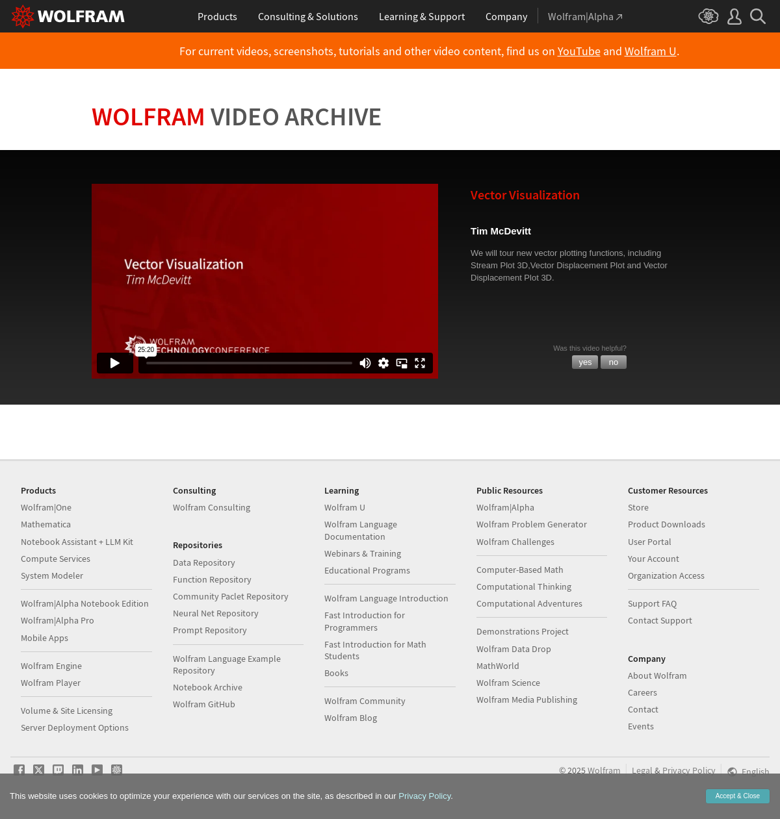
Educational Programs (367, 570)
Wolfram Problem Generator (531, 524)
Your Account (653, 558)
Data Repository (204, 562)
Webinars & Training (362, 553)
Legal (642, 770)
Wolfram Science (508, 682)
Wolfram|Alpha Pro (57, 620)
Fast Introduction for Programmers (364, 621)
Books (336, 673)
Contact (643, 709)
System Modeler (52, 575)
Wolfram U (651, 51)
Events (641, 726)
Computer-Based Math (520, 569)
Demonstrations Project (522, 631)
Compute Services (55, 558)
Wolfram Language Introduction (386, 598)
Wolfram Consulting (211, 507)
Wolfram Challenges (515, 542)
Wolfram (237, 116)
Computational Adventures (529, 603)
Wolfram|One (46, 507)
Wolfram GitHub (204, 704)
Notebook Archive (207, 687)
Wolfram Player (51, 682)
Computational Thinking (523, 586)
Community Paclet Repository (231, 596)
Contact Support (660, 620)
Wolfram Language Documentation (360, 530)
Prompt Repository (210, 630)
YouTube (579, 51)
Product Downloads (666, 524)
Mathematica (46, 524)
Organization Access (666, 575)
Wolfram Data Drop (513, 649)
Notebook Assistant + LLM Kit (77, 542)
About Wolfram (657, 675)
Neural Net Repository (216, 613)
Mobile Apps (44, 638)
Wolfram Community (365, 701)
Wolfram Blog (350, 718)
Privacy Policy (689, 770)
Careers (642, 692)
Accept (738, 796)
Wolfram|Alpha (505, 507)
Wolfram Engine (51, 666)
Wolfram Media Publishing (526, 699)
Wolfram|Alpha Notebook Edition (85, 603)
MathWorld (497, 666)
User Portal (649, 542)
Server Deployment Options (75, 727)
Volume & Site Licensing (66, 710)
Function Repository (212, 579)
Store (638, 507)
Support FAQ (652, 603)
